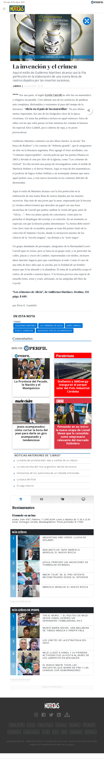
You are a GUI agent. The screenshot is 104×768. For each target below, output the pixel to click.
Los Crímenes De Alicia (51, 325)
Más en (29, 348)
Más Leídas (19, 532)
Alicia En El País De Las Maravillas (54, 330)
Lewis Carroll (74, 325)
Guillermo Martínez (25, 325)
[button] (88, 110)
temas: (17, 321)
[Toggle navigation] (5, 9)
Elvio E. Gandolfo (24, 330)
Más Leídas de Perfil (25, 610)
